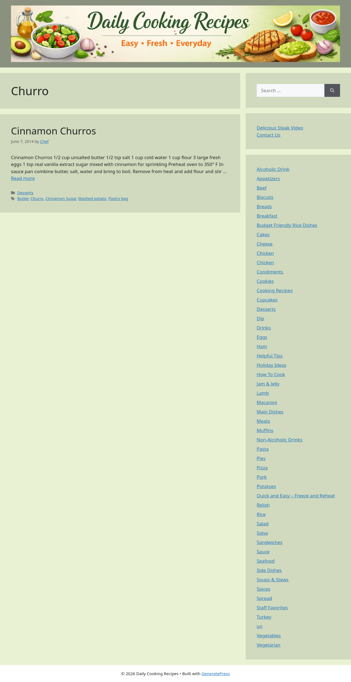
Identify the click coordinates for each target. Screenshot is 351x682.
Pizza (262, 467)
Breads (264, 206)
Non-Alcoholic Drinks (279, 439)
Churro (36, 198)
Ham (262, 346)
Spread (264, 598)
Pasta (263, 449)
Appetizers (268, 178)
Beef (262, 188)
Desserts (25, 192)
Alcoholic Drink (273, 169)
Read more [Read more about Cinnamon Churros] (23, 178)
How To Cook (271, 374)
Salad (262, 523)
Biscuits (265, 197)
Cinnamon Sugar (61, 198)
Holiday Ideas (271, 365)
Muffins (265, 430)
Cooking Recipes (275, 290)
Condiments (270, 272)
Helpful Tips (270, 356)
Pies (261, 458)
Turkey (264, 617)
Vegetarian (269, 645)
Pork (262, 477)
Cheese (265, 244)
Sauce (263, 551)
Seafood (265, 561)
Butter (23, 198)
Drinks (264, 328)
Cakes (263, 234)
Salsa (262, 533)
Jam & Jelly (268, 384)
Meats (263, 421)
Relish (263, 505)
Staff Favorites (272, 607)
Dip (260, 318)
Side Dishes (269, 570)
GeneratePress (216, 673)
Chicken (265, 253)
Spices (263, 589)
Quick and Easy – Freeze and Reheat (296, 495)
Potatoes (266, 486)
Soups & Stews (272, 579)
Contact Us (269, 135)
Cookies (265, 281)
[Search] (332, 90)
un (259, 626)
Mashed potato (92, 198)
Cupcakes (267, 300)
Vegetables (269, 635)
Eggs (262, 337)
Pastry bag (118, 198)
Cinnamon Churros (53, 130)
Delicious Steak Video (280, 128)
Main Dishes (270, 411)
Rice (261, 514)
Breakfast (267, 216)
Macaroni (267, 402)
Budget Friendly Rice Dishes (287, 225)
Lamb (263, 393)
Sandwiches (269, 542)
